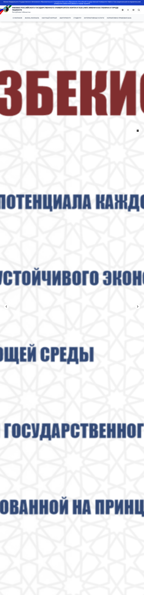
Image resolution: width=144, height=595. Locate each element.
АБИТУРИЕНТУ (65, 18)
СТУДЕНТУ (77, 18)
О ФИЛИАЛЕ (17, 18)
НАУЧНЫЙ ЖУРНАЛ (49, 18)
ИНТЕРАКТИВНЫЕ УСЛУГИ (94, 18)
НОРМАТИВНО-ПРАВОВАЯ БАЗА (119, 18)
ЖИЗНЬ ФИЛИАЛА (32, 18)
